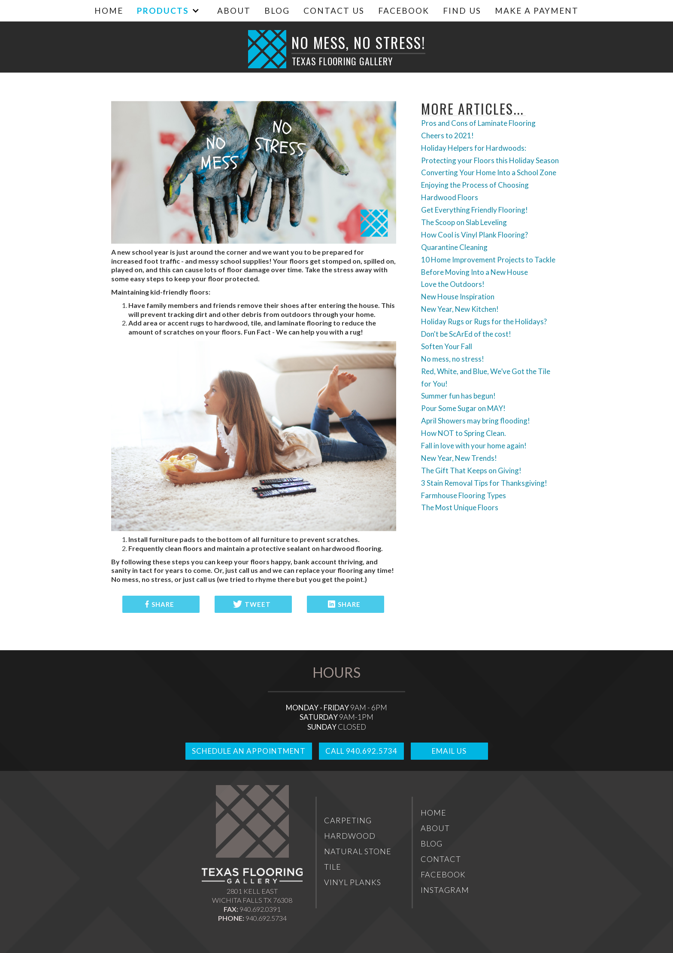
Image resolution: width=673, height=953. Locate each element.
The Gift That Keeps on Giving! (471, 470)
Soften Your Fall (446, 346)
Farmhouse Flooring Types (463, 495)
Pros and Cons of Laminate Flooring (478, 123)
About (234, 10)
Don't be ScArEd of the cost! (466, 333)
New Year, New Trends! (459, 458)
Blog (277, 10)
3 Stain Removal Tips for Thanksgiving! (484, 482)
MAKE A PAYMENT (537, 10)
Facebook (403, 10)
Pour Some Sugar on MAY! (463, 408)
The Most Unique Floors (459, 507)
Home (108, 10)
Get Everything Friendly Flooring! (474, 209)
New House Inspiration (457, 296)
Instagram (445, 890)
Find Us (462, 10)
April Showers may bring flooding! (475, 420)
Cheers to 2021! (447, 135)
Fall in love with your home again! (474, 445)
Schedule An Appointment (249, 750)
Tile (332, 866)
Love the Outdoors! (453, 284)
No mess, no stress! (452, 358)
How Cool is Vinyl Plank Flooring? (474, 234)
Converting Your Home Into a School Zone (488, 172)
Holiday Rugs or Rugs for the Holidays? (484, 321)
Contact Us (333, 10)
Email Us (449, 750)
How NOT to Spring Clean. (463, 433)
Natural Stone (357, 851)
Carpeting (348, 820)
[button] (166, 10)
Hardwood (350, 835)
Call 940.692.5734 (361, 750)
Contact (441, 859)
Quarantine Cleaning (454, 247)
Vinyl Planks (352, 882)
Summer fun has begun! (458, 395)
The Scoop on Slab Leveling (464, 222)
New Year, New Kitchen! (460, 309)
